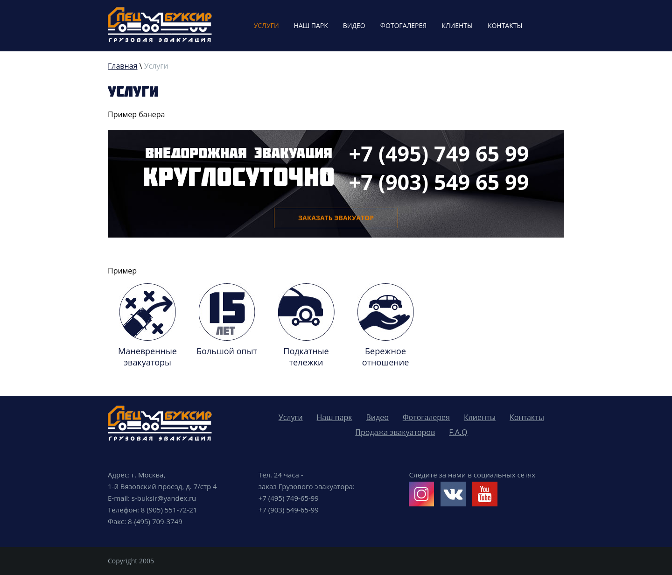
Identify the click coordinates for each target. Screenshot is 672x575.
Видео (354, 25)
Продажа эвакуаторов (395, 432)
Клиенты (457, 25)
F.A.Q (458, 432)
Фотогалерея (403, 25)
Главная (122, 66)
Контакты (505, 25)
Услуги (266, 25)
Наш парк (311, 25)
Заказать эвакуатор (336, 217)
